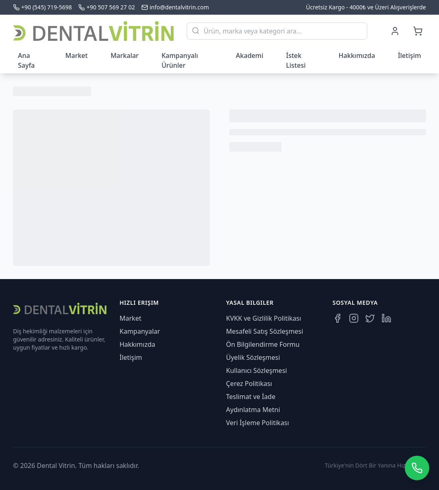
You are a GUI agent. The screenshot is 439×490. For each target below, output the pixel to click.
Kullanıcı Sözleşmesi (256, 370)
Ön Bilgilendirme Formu (263, 344)
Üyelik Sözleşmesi (253, 357)
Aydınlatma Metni (253, 409)
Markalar (124, 55)
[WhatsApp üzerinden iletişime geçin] (417, 468)
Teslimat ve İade (251, 396)
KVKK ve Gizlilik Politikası (263, 318)
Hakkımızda (357, 55)
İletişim (409, 55)
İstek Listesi (296, 60)
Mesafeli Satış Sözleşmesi (264, 331)
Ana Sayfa (26, 60)
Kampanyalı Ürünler (179, 60)
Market (76, 55)
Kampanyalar (139, 331)
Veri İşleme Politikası (257, 422)
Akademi (249, 55)
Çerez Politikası (249, 383)
